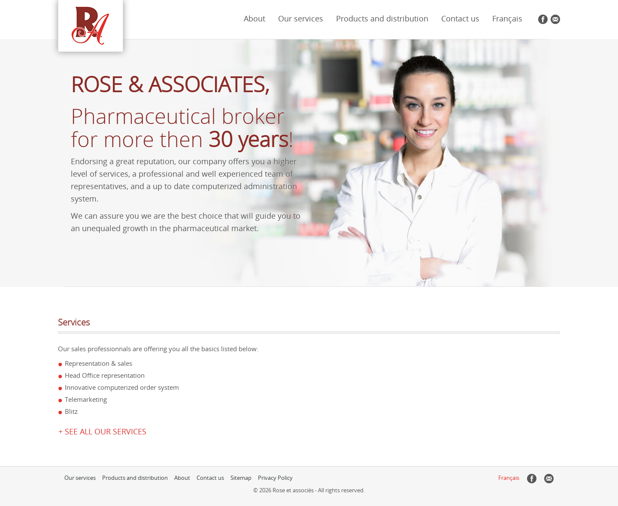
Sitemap (240, 478)
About (254, 18)
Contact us (460, 18)
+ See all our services (102, 431)
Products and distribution (382, 18)
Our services (300, 18)
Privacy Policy (275, 478)
